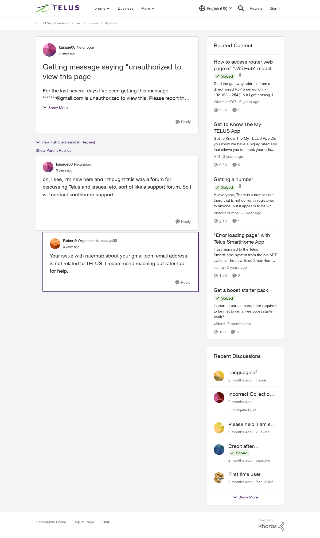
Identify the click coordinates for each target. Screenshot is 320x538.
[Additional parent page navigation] (78, 23)
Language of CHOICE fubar (244, 372)
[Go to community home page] (59, 8)
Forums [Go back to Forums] (93, 23)
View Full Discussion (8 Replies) (65, 142)
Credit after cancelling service (248, 446)
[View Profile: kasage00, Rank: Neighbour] (49, 50)
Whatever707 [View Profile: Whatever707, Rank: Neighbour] (225, 101)
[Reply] (183, 122)
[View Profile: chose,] (219, 376)
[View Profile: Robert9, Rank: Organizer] (55, 243)
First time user (244, 474)
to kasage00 (106, 240)
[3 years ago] (232, 156)
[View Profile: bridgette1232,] (219, 397)
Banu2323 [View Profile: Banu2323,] (264, 481)
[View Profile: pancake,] (219, 449)
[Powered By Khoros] (271, 525)
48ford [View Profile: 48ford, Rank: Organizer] (219, 323)
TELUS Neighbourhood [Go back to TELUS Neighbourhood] (52, 23)
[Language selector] (216, 8)
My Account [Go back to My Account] (113, 23)
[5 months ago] (238, 323)
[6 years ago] (248, 101)
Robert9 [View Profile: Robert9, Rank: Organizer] (70, 240)
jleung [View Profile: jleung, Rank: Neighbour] (219, 267)
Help (106, 522)
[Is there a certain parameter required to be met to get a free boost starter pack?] (245, 311)
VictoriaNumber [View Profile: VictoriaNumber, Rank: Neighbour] (227, 212)
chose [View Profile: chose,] (261, 379)
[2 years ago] (236, 267)
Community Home (51, 522)
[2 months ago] (240, 380)
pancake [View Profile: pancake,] (263, 460)
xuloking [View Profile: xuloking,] (263, 432)
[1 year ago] (251, 212)
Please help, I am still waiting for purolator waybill (251, 424)
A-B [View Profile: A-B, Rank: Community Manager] (217, 156)
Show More (55, 107)
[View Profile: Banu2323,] (219, 477)
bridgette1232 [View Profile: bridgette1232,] (244, 410)
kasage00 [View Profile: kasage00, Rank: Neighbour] (67, 47)
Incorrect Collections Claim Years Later (251, 394)
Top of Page (84, 522)
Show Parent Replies (53, 150)
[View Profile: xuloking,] (219, 427)
